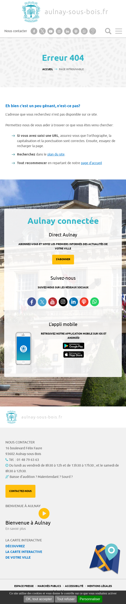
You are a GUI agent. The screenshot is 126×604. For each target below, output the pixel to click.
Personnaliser (90, 599)
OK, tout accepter (39, 599)
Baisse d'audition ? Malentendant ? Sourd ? (41, 477)
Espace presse (24, 586)
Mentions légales (99, 586)
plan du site (56, 154)
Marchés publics (49, 586)
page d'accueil (91, 163)
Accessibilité (74, 586)
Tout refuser (66, 599)
